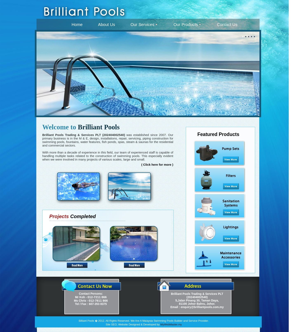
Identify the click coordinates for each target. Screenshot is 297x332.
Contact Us (227, 24)
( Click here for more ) (157, 164)
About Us (106, 24)
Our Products (187, 24)
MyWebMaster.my (171, 324)
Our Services (144, 24)
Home (77, 24)
